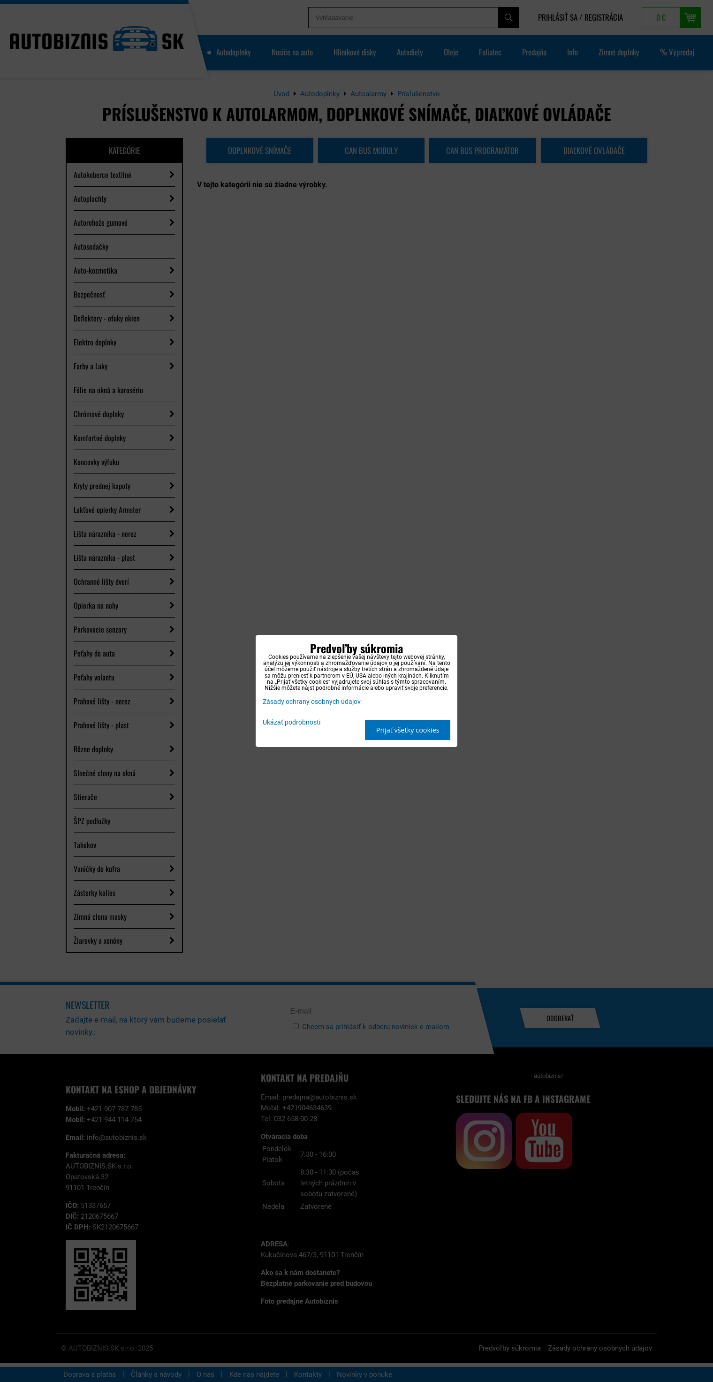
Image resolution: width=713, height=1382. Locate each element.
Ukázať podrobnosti (291, 722)
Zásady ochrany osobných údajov (312, 702)
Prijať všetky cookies (408, 729)
